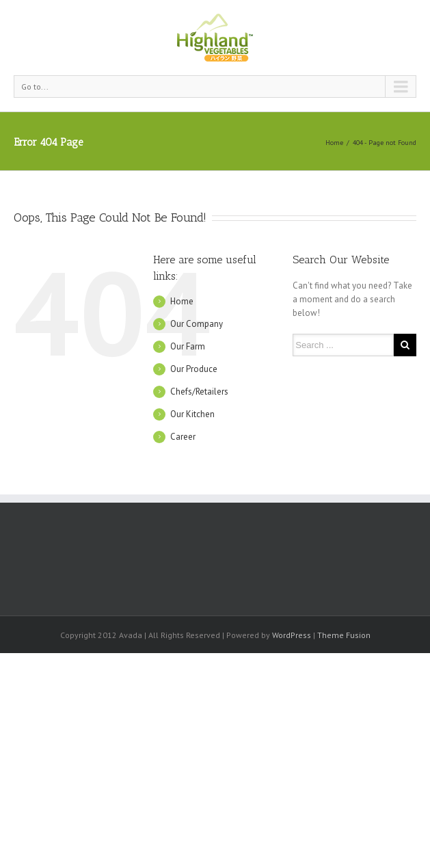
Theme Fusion (344, 635)
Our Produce (193, 369)
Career (183, 436)
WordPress (291, 635)
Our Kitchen (192, 414)
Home (334, 142)
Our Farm (187, 346)
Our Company (196, 324)
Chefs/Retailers (199, 391)
